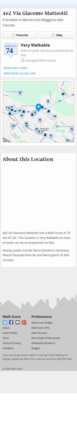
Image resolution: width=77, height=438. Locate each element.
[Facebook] (11, 322)
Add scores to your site (19, 73)
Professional (41, 317)
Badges (35, 348)
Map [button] (57, 35)
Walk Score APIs (40, 327)
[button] (39, 107)
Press (6, 338)
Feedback (8, 348)
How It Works (10, 333)
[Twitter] (5, 322)
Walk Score (12, 317)
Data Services (39, 333)
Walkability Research (43, 343)
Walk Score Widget (42, 322)
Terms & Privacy (12, 343)
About (6, 327)
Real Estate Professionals (45, 338)
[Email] (17, 322)
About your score (15, 68)
